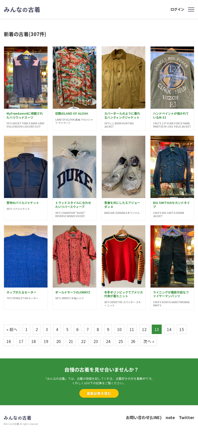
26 (133, 341)
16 (8, 341)
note (170, 417)
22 (83, 341)
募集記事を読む (99, 393)
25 (120, 341)
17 (21, 341)
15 (181, 329)
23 (96, 341)
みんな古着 (22, 9)
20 (58, 341)
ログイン (177, 9)
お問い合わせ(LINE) (144, 417)
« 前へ (11, 329)
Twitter (186, 417)
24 (108, 341)
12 (144, 329)
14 (169, 329)
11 (132, 329)
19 (46, 341)
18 (33, 341)
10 (119, 329)
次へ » (148, 341)
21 (71, 341)
